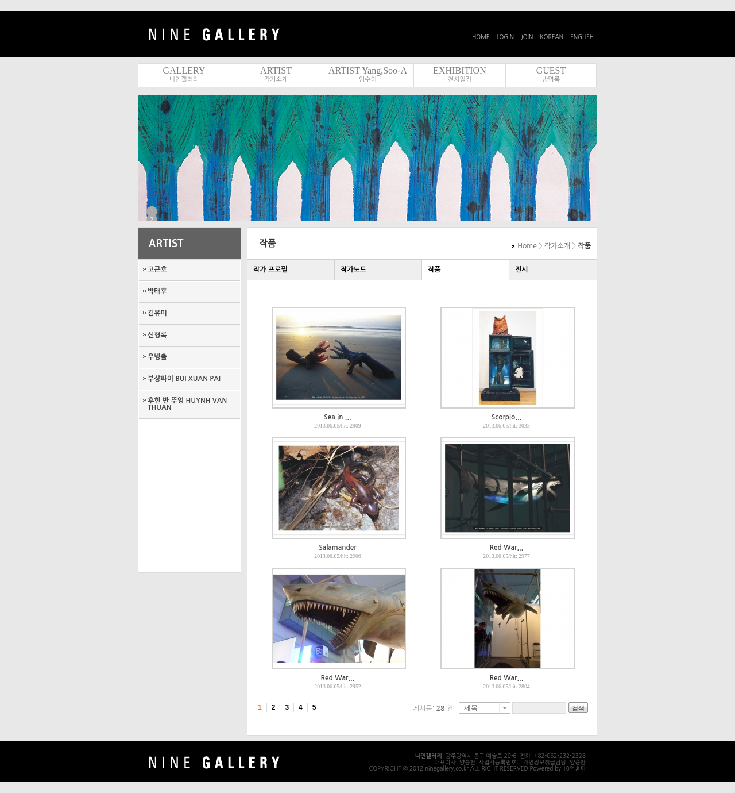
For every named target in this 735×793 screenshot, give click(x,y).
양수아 (368, 79)
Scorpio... (506, 417)
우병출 (157, 356)
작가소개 (276, 79)
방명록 (551, 79)
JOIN (527, 37)
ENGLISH (582, 37)
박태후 (157, 291)
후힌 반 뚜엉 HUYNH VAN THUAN (187, 404)
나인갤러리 (184, 79)
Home (526, 245)
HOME (481, 37)
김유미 (157, 313)
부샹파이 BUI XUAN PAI (184, 378)
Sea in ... (337, 417)
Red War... (507, 547)
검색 (578, 708)
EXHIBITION (459, 70)
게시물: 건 (433, 708)
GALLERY (184, 70)
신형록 (157, 335)
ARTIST (276, 70)
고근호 (157, 269)
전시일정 (459, 79)
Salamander (337, 547)
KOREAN (551, 37)
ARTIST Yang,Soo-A (367, 70)
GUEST (551, 70)
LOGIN (505, 37)
